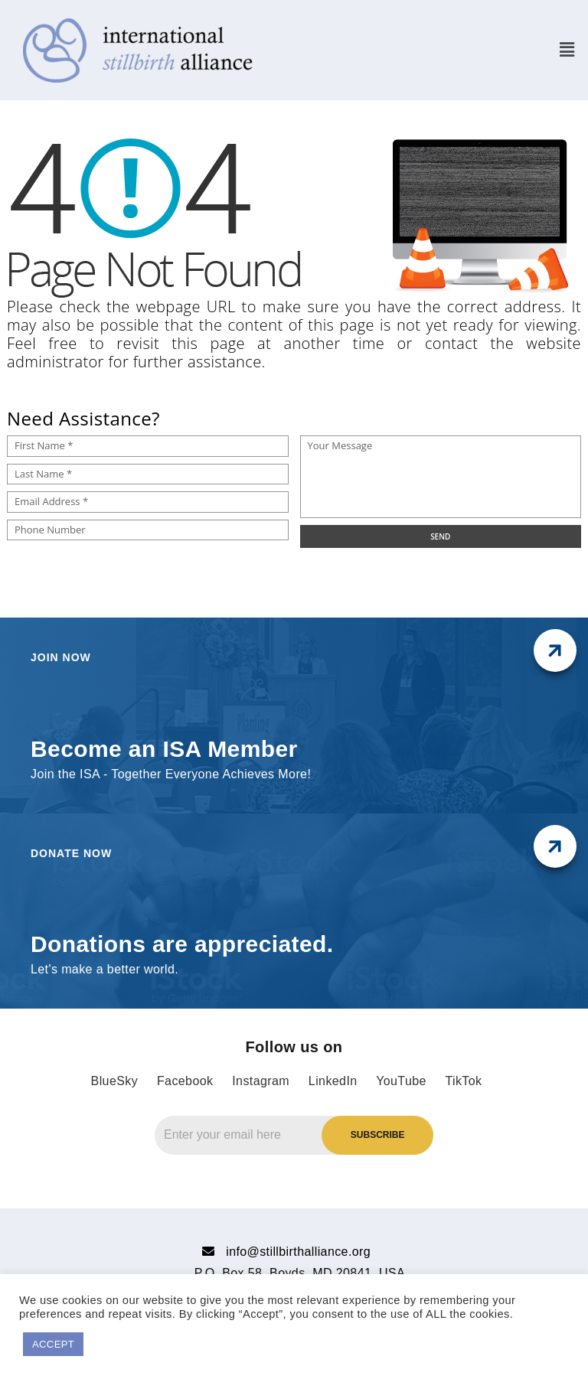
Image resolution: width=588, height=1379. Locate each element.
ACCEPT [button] (53, 1344)
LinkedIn (333, 1080)
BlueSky (115, 1080)
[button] (567, 49)
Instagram (260, 1080)
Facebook (185, 1080)
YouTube (401, 1080)
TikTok (463, 1080)
